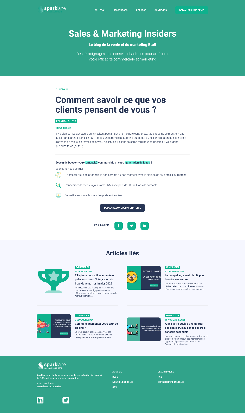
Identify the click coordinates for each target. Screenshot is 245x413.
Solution (100, 10)
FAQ (160, 377)
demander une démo (191, 10)
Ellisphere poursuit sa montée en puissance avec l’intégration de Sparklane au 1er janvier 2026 (95, 279)
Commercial (172, 267)
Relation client (66, 121)
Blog (115, 377)
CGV (114, 387)
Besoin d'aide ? (166, 371)
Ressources (120, 10)
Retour (61, 89)
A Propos (141, 10)
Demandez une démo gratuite (122, 207)
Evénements (82, 267)
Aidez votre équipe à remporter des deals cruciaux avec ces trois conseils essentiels (185, 328)
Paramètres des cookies (49, 386)
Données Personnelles (171, 382)
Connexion (160, 10)
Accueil (117, 371)
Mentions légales (122, 382)
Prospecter (172, 315)
